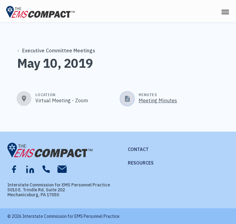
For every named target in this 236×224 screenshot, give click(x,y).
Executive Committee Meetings (57, 50)
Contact (138, 149)
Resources (141, 163)
